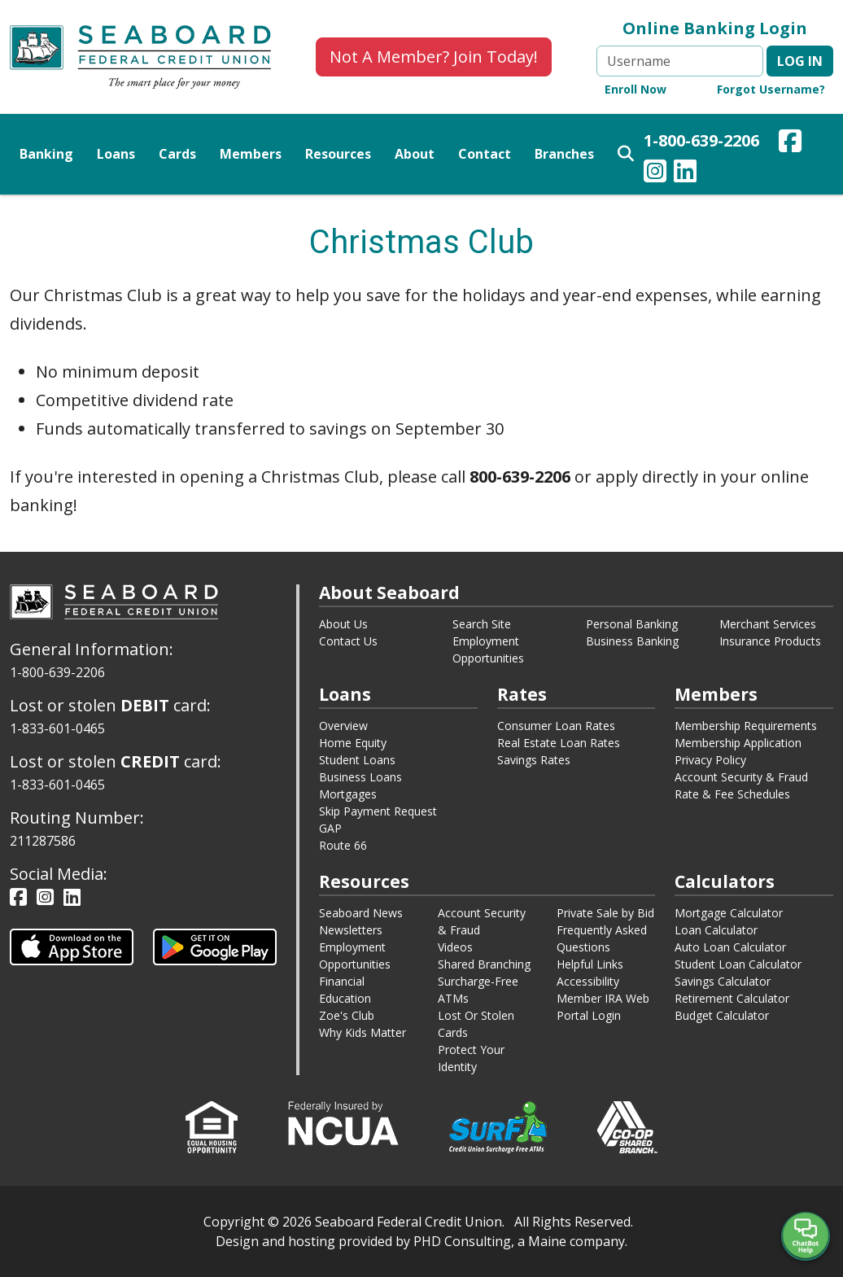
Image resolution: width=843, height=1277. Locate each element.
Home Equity (353, 742)
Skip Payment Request (378, 811)
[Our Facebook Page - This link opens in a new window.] (790, 143)
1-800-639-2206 (701, 140)
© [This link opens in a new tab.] (273, 1222)
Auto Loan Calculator (730, 947)
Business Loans (360, 777)
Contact (484, 154)
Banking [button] (46, 154)
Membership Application (738, 742)
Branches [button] (564, 154)
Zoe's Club (346, 1015)
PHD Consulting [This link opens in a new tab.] (462, 1241)
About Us (343, 624)
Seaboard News (361, 913)
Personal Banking (632, 624)
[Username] (679, 61)
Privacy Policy (710, 760)
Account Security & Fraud (741, 777)
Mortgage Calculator (729, 913)
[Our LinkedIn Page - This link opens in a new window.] (685, 173)
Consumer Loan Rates (556, 725)
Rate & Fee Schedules (732, 794)
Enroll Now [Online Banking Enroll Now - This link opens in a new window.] (635, 89)
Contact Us (348, 641)
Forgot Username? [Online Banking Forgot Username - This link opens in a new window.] (771, 89)
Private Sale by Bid (605, 913)
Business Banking (632, 641)
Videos (455, 947)
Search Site (481, 624)
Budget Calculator (722, 1015)
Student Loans (357, 760)
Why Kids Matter (362, 1032)
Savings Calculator (723, 981)
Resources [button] (338, 154)
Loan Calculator (716, 930)
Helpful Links (590, 964)
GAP (330, 828)
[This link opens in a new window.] (343, 1121)
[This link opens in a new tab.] (71, 945)
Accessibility (588, 981)
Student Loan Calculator (738, 964)
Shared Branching (484, 964)
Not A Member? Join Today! (434, 57)
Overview (343, 725)
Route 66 (343, 845)
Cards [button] (177, 154)
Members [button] (251, 154)
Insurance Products (770, 641)
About (415, 154)
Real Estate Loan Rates (558, 742)
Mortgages (348, 794)
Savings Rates (533, 760)
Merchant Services (767, 624)
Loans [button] (116, 154)
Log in (800, 61)
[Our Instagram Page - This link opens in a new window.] (655, 173)
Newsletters (350, 930)
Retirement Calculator (732, 998)
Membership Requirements (746, 725)
